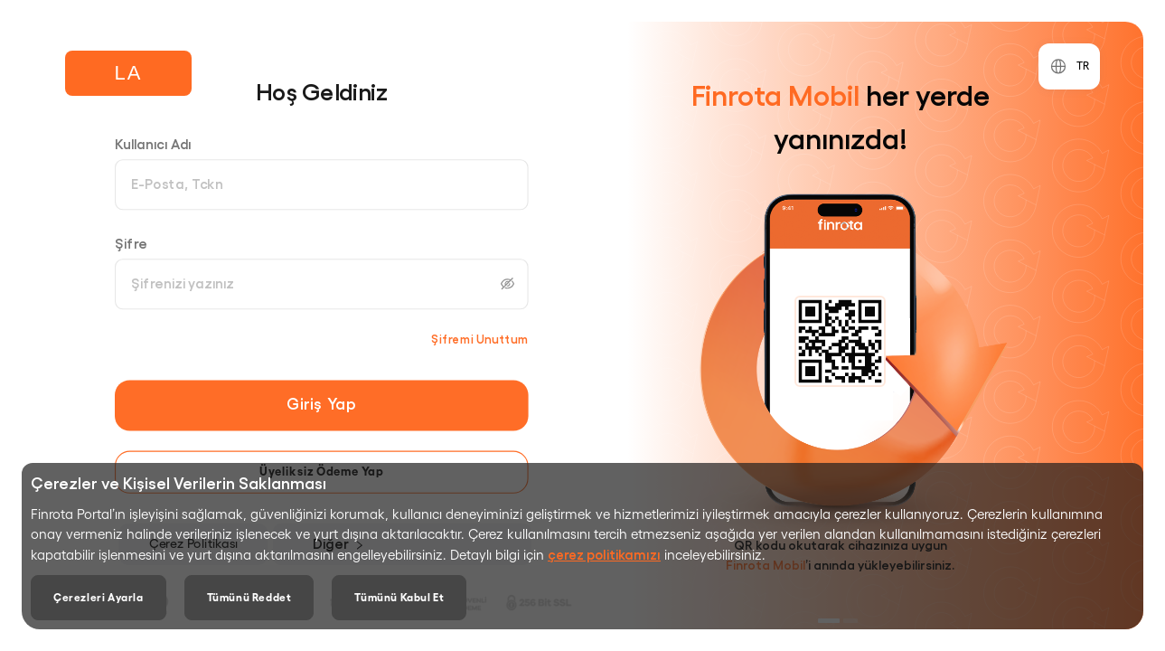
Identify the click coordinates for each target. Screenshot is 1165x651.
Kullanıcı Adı (153, 143)
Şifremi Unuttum (480, 338)
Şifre (131, 243)
